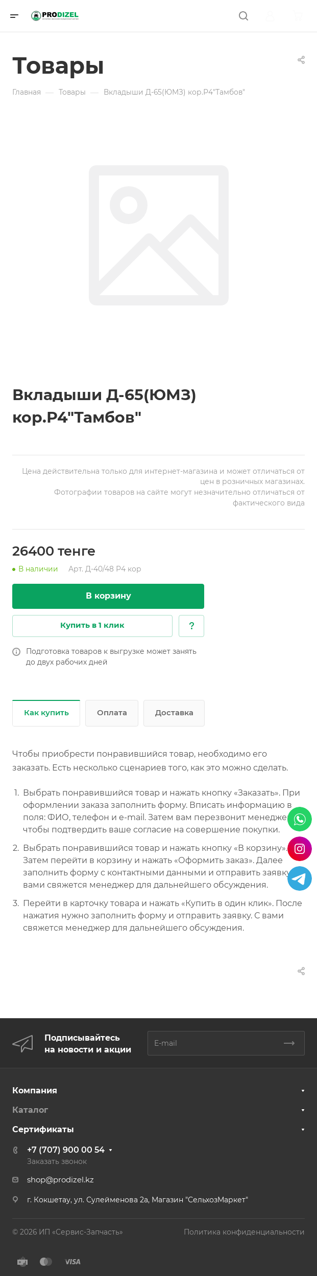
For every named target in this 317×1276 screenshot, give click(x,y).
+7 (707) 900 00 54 (66, 1150)
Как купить (46, 712)
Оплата (112, 712)
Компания (34, 1090)
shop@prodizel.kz (60, 1179)
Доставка (174, 712)
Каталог (30, 1110)
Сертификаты (43, 1129)
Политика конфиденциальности (244, 1232)
